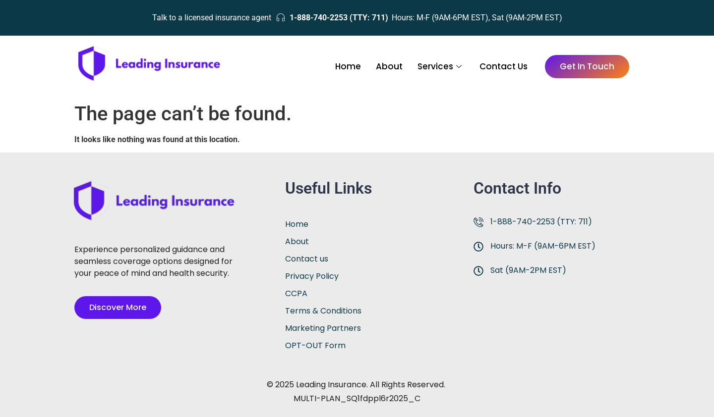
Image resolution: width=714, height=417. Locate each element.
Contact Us (503, 66)
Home (348, 66)
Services (439, 66)
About (389, 66)
